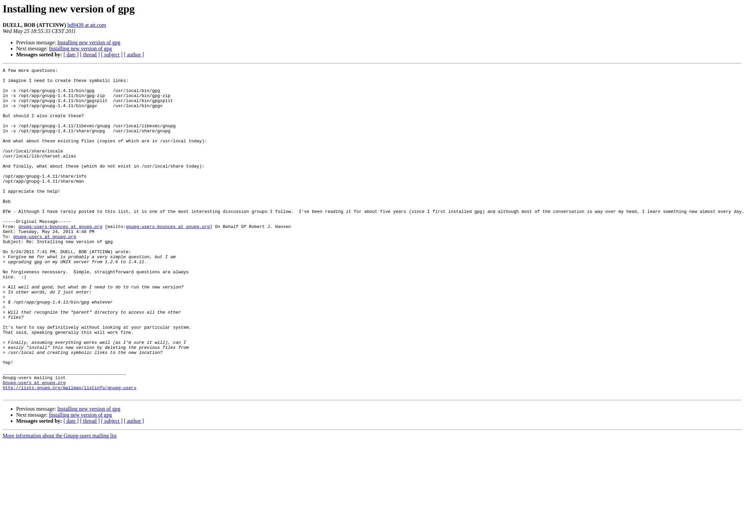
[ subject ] (112, 54)
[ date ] (71, 54)
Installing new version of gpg (89, 42)
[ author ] (134, 54)
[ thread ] (90, 54)
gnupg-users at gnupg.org (44, 271)
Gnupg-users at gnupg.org (34, 446)
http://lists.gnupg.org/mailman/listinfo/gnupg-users (69, 452)
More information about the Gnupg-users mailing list (60, 501)
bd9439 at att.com (87, 25)
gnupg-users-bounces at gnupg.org (60, 259)
